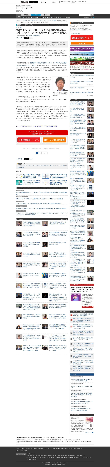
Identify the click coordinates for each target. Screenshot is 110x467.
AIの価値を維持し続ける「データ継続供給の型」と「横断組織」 (77, 109)
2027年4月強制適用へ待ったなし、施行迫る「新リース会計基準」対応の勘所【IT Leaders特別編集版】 (41, 193)
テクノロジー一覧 (29, 20)
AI (45, 17)
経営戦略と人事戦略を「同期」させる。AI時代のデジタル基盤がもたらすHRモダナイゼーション (57, 275)
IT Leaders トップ (20, 20)
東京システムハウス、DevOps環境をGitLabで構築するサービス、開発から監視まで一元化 (58, 182)
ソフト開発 (74, 1)
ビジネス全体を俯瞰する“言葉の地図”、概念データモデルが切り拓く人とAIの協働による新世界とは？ (58, 234)
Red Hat (52, 165)
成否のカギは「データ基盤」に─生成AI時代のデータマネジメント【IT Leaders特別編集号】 (39, 199)
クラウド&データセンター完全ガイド (34, 455)
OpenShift (43, 165)
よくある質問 (24, 450)
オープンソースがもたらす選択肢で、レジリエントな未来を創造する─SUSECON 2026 (31, 182)
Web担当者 (63, 1)
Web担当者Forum (52, 455)
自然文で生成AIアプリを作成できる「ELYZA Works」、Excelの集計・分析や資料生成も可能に (58, 176)
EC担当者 (69, 1)
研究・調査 (84, 1)
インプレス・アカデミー (31, 459)
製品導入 (53, 2)
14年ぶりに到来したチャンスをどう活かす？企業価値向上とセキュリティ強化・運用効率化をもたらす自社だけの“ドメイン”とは (77, 213)
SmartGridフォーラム (81, 455)
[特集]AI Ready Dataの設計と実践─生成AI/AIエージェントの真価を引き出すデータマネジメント (82, 289)
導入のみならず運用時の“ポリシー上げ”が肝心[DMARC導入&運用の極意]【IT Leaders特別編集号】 (41, 208)
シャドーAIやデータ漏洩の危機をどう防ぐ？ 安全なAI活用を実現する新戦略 (32, 244)
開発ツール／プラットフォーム (41, 20)
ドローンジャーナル (86, 457)
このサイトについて (20, 448)
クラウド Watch (71, 455)
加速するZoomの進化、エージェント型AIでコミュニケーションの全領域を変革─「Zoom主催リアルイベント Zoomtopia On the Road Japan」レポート (58, 297)
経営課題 (26, 15)
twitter (17, 11)
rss (21, 11)
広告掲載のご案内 (42, 448)
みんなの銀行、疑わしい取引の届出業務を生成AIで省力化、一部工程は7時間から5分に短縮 (31, 176)
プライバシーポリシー (58, 448)
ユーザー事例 (53, 20)
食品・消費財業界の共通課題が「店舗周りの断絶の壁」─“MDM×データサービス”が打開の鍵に (58, 326)
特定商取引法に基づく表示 (70, 448)
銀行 (64, 165)
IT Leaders (24, 7)
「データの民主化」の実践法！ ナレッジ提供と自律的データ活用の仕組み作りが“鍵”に (32, 234)
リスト (31, 37)
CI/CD (48, 165)
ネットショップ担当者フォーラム (33, 457)
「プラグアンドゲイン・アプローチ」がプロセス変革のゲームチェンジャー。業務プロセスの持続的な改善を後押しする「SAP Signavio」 (57, 338)
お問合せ (18, 450)
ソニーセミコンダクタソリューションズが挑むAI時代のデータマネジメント (31, 254)
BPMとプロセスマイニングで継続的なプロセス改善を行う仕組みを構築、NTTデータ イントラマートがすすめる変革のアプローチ (78, 270)
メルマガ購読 (34, 448)
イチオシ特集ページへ (87, 306)
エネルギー (63, 2)
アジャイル (59, 165)
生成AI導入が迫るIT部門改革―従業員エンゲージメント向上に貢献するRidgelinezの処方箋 (57, 306)
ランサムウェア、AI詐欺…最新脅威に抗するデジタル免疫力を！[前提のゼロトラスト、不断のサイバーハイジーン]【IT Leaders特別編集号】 (42, 213)
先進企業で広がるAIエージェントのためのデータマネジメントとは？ (31, 275)
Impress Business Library (76, 29)
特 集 (45, 15)
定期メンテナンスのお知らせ (77, 87)
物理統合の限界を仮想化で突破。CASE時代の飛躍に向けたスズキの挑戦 (31, 265)
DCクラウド (43, 2)
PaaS (35, 165)
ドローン (68, 2)
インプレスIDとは (76, 33)
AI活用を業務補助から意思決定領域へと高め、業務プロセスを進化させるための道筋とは (31, 223)
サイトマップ (80, 448)
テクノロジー (35, 15)
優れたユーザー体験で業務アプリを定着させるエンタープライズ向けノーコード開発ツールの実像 (31, 285)
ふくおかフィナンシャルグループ (25, 165)
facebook (19, 11)
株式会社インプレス (30, 454)
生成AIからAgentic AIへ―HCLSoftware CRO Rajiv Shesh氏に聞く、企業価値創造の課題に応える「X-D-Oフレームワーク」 (77, 240)
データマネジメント (66, 17)
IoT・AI (79, 1)
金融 (55, 165)
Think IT (45, 455)
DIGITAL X (78, 457)
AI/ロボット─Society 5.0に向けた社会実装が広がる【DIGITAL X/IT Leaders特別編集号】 (39, 203)
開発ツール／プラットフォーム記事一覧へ (57, 25)
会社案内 (50, 448)
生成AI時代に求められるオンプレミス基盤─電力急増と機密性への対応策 (31, 316)
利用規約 (28, 448)
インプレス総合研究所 (62, 455)
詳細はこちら (88, 432)
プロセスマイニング (37, 17)
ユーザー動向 (27, 17)
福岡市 (22, 167)
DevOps (39, 165)
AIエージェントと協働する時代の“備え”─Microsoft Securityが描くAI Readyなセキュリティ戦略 (57, 316)
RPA (49, 17)
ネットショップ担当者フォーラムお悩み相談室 (52, 457)
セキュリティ (56, 17)
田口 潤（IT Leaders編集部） (33, 35)
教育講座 (73, 2)
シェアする (19, 37)
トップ (18, 16)
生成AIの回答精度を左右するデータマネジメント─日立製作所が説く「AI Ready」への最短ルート (57, 254)
